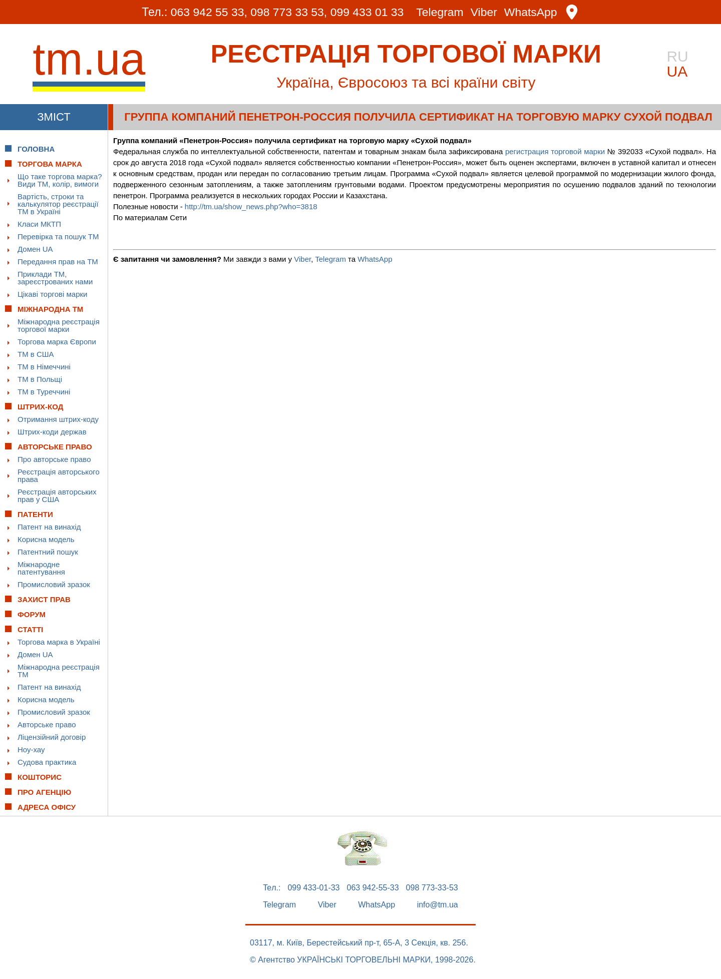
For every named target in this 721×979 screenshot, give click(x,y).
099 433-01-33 (313, 888)
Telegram (440, 12)
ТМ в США (36, 354)
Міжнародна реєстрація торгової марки (59, 325)
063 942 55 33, (208, 12)
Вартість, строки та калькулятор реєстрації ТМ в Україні (58, 204)
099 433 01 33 (367, 12)
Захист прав (44, 599)
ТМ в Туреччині (44, 391)
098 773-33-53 (432, 888)
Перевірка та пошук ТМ (58, 236)
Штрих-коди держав (52, 431)
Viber (484, 12)
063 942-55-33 (373, 888)
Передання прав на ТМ (58, 261)
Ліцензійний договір (52, 737)
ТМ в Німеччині (44, 366)
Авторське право (47, 724)
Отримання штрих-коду (58, 419)
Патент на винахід (49, 527)
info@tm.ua (437, 905)
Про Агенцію (44, 792)
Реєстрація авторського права (59, 475)
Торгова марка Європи (57, 341)
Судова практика (47, 762)
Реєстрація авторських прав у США (57, 495)
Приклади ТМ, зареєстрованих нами (55, 277)
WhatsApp (531, 12)
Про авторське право (54, 459)
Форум (32, 614)
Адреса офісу (47, 807)
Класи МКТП (39, 224)
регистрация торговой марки (555, 151)
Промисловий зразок (54, 584)
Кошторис (40, 777)
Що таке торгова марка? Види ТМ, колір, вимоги (60, 180)
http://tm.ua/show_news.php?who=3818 (251, 206)
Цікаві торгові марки (52, 294)
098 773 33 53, (288, 12)
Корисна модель (46, 539)
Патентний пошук (48, 552)
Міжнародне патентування (41, 568)
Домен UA (35, 249)
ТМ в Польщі (40, 379)
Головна (36, 149)
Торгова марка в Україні (59, 642)
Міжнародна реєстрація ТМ (59, 670)
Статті (30, 629)
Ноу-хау (31, 749)
